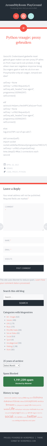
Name (8, 240)
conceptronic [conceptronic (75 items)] (30, 401)
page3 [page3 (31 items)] (18, 412)
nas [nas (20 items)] (42, 409)
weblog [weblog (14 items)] (17, 420)
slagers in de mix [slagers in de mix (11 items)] (37, 413)
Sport (9, 340)
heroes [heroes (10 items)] (34, 405)
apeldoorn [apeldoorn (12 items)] (15, 398)
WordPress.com (28, 441)
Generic (9, 320)
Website (8, 259)
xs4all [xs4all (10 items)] (29, 420)
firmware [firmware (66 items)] (10, 404)
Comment (9, 208)
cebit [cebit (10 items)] (30, 398)
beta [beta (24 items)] (24, 397)
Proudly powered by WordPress (19, 438)
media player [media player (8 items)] (26, 409)
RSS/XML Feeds (12, 330)
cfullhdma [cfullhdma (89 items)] (38, 397)
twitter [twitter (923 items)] (32, 416)
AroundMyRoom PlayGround (23, 5)
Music (9, 327)
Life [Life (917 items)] (11, 408)
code (9, 172)
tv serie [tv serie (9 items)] (25, 417)
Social (9, 336)
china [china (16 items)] (22, 401)
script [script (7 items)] (25, 413)
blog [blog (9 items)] (28, 398)
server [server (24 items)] (30, 413)
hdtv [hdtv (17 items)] (30, 405)
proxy (15, 172)
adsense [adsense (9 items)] (6, 398)
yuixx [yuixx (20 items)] (33, 420)
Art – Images (11, 317)
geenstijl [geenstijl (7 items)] (22, 405)
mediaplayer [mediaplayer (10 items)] (18, 409)
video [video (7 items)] (13, 420)
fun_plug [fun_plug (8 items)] (17, 405)
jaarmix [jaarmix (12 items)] (38, 405)
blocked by (23, 381)
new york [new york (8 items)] (7, 413)
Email (8, 250)
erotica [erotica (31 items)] (40, 401)
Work (9, 349)
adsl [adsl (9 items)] (10, 398)
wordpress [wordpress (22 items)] (24, 420)
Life (8, 323)
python (22, 172)
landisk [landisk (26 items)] (6, 409)
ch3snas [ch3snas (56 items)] (16, 401)
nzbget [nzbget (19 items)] (12, 413)
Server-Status (12, 333)
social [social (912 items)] (9, 416)
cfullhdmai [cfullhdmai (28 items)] (8, 401)
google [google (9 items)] (26, 405)
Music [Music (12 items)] (38, 409)
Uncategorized (12, 343)
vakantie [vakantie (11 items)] (39, 417)
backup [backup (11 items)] (20, 398)
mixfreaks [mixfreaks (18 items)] (33, 409)
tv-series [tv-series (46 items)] (19, 417)
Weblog (9, 346)
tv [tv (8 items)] (14, 417)
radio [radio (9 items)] (22, 413)
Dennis (10, 168)
